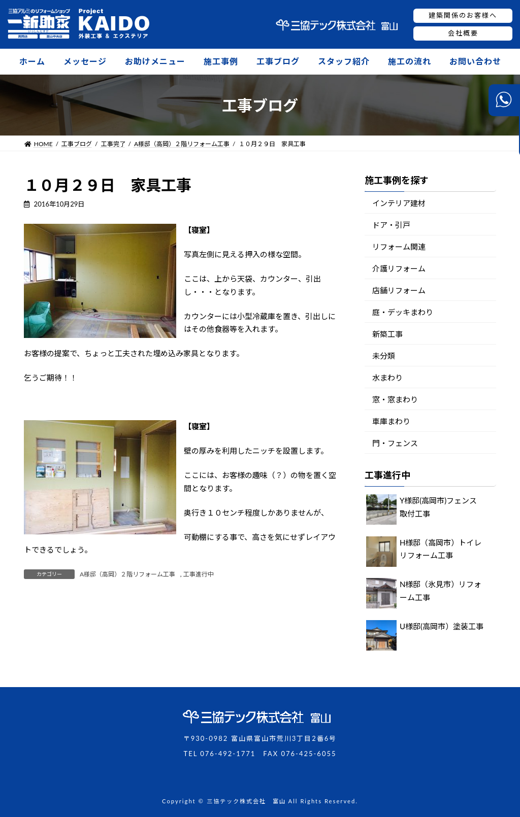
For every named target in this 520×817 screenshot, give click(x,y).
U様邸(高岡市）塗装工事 (441, 626)
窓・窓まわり (395, 399)
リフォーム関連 (399, 246)
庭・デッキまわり (402, 312)
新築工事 (387, 333)
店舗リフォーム (399, 290)
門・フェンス (395, 443)
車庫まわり (391, 421)
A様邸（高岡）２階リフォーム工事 (127, 574)
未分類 (383, 355)
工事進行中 (198, 574)
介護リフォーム (399, 268)
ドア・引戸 (391, 224)
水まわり (387, 377)
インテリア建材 (399, 203)
